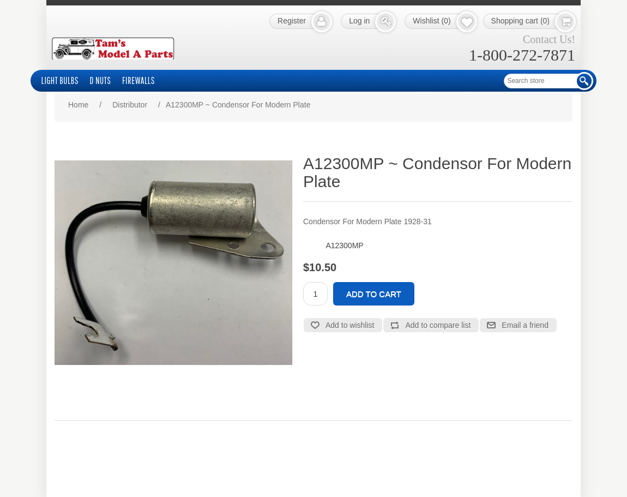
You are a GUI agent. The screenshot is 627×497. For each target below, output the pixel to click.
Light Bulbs (60, 80)
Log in (359, 20)
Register (292, 20)
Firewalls (138, 80)
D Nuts (100, 80)
